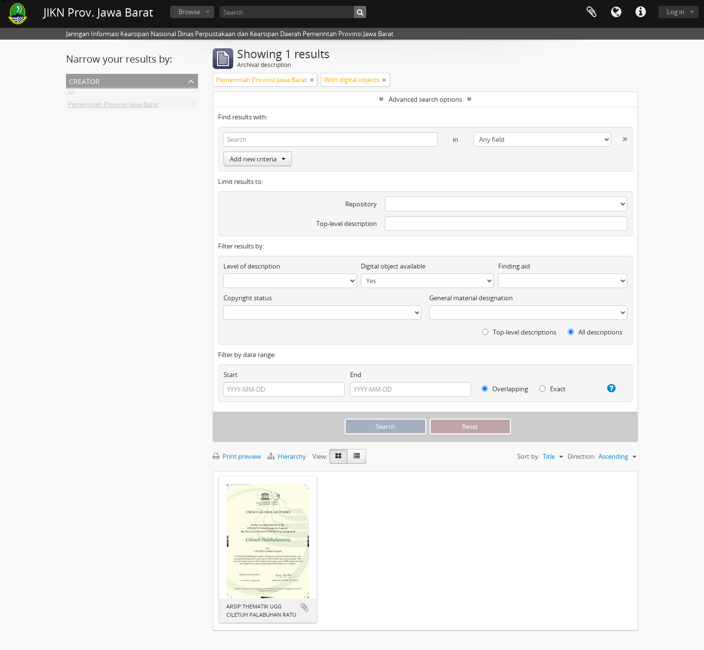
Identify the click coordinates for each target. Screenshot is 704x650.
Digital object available (393, 266)
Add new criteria (258, 159)
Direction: (581, 456)
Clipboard (591, 12)
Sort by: (528, 456)
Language (616, 12)
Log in (675, 11)
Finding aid (514, 266)
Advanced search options (425, 99)
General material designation (471, 297)
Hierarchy (287, 456)
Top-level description (346, 223)
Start (230, 374)
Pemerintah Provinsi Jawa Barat (113, 106)
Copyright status (247, 297)
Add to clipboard (304, 607)
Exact (552, 388)
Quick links (640, 12)
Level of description (251, 266)
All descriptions (595, 332)
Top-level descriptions (519, 332)
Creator (84, 80)
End (355, 374)
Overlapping (505, 388)
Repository (361, 204)
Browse (189, 11)
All (71, 94)
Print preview (237, 456)
